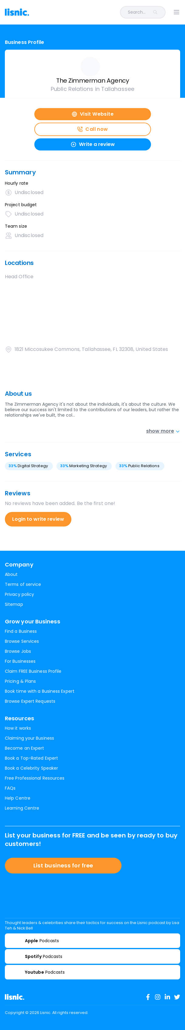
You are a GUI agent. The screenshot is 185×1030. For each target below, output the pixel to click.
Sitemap (14, 604)
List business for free (63, 865)
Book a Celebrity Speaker (31, 768)
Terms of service (23, 584)
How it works (18, 728)
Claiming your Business (29, 738)
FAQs (10, 788)
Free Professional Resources (34, 778)
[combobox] (101, 12)
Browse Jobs (18, 651)
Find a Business (21, 631)
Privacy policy (19, 594)
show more (163, 431)
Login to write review (38, 519)
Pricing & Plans (20, 681)
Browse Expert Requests (30, 701)
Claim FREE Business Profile (33, 671)
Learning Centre (22, 808)
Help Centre (17, 798)
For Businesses (20, 661)
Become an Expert (24, 748)
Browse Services (22, 641)
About (11, 574)
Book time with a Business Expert (39, 691)
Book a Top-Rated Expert (31, 758)
